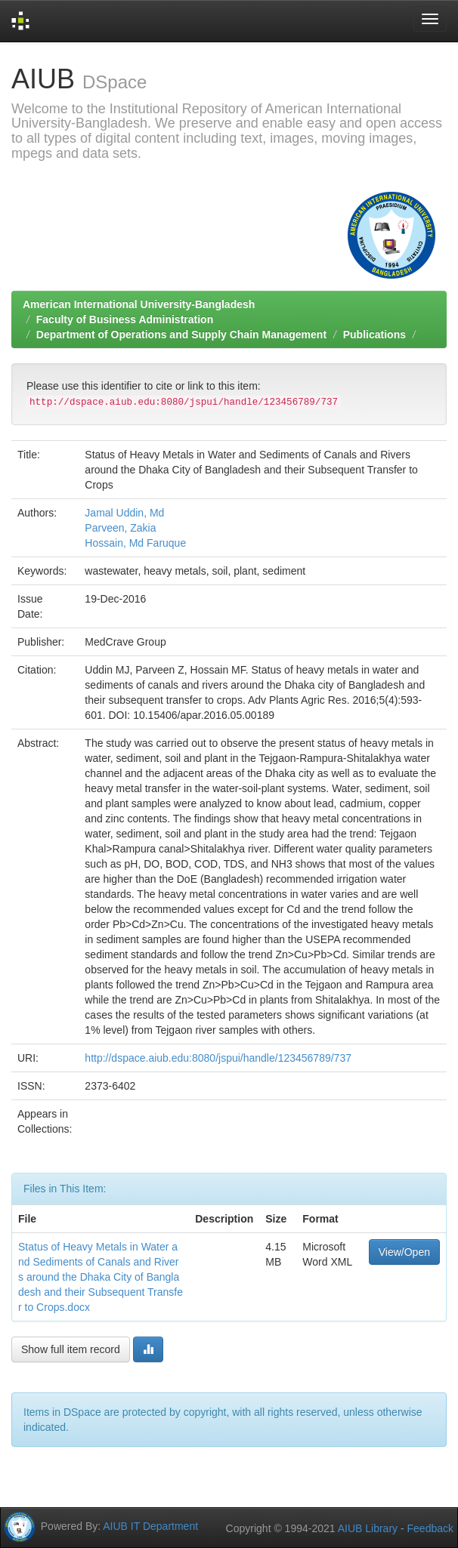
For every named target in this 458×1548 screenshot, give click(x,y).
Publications (374, 334)
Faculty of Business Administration (124, 319)
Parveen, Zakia (120, 528)
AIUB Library (368, 1528)
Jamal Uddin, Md (124, 513)
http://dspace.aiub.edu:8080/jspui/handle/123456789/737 (218, 1058)
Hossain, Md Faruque (135, 543)
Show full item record (70, 1349)
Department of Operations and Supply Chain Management (181, 334)
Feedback (430, 1528)
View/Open (404, 1252)
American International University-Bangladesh (139, 304)
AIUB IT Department (150, 1525)
